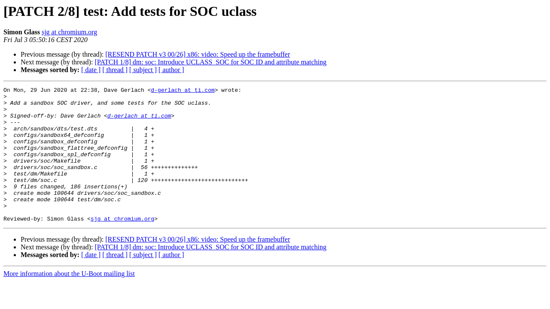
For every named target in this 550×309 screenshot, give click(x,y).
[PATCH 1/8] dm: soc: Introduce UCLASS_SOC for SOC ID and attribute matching (210, 62)
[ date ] (91, 69)
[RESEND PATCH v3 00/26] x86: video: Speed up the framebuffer (197, 54)
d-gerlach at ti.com (182, 91)
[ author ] (171, 69)
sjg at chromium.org (69, 32)
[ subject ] (143, 69)
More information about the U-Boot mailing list (69, 300)
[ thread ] (115, 69)
